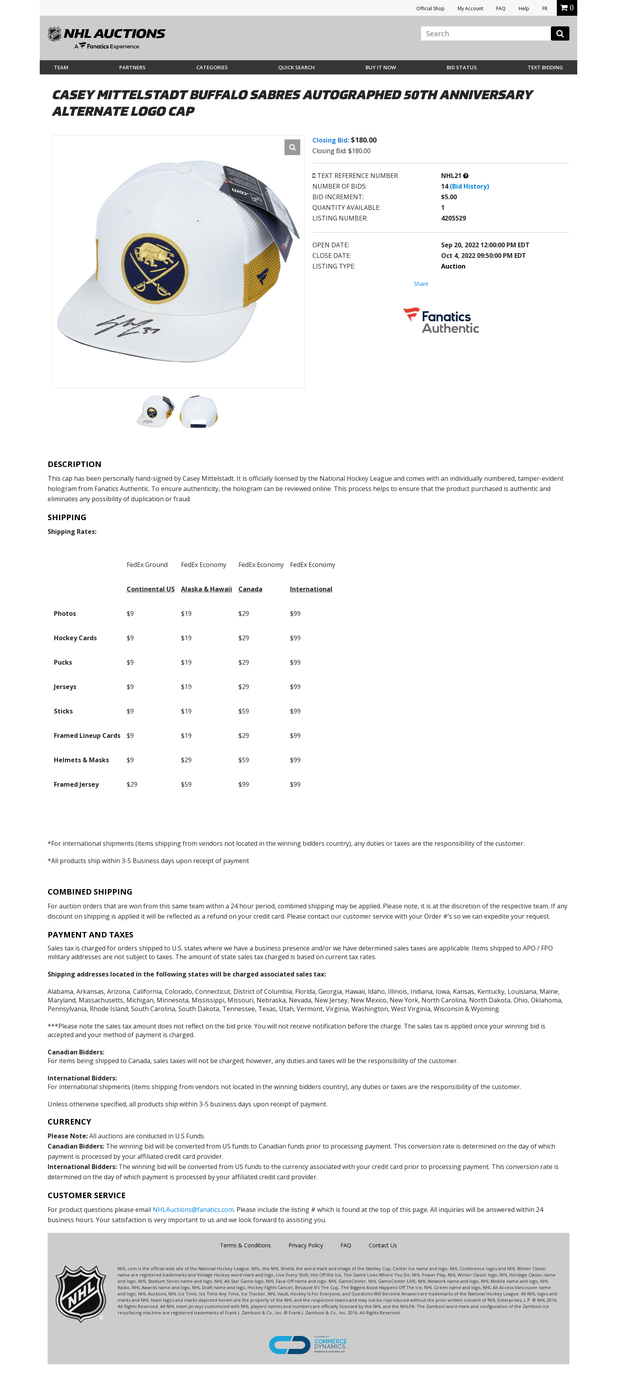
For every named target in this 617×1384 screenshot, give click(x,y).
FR (544, 8)
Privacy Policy (305, 1245)
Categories (212, 67)
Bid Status (462, 67)
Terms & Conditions (245, 1245)
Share (421, 283)
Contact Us (383, 1245)
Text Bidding (545, 67)
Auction (453, 266)
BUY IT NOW (381, 67)
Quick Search (296, 67)
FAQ (501, 8)
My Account (470, 8)
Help (524, 8)
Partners (132, 67)
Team (61, 67)
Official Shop (430, 8)
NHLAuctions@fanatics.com (193, 1209)
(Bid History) (469, 186)
